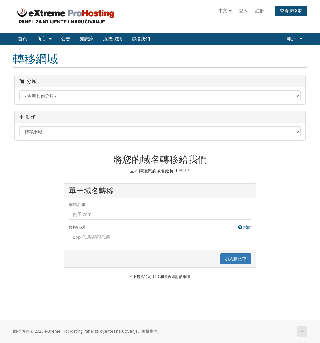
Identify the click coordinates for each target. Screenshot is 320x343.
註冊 (259, 10)
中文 (225, 10)
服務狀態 (112, 39)
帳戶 (294, 39)
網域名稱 (77, 204)
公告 (65, 39)
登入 (243, 10)
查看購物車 (291, 11)
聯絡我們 (140, 39)
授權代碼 (160, 227)
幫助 (244, 227)
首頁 (22, 39)
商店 (44, 39)
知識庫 (87, 39)
